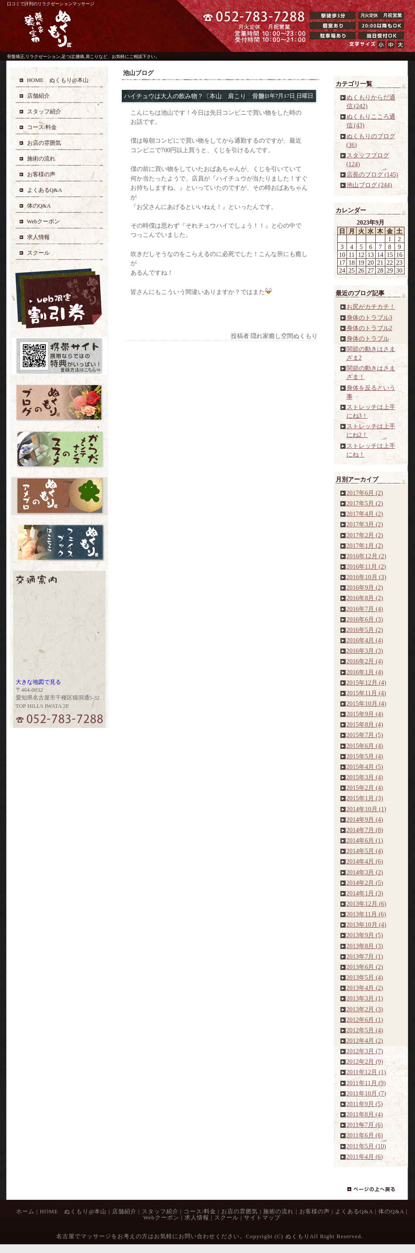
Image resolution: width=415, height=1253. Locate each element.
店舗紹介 (124, 1211)
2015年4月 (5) (364, 766)
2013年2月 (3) (364, 1009)
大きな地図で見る (38, 682)
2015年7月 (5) (364, 734)
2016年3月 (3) (364, 650)
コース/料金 (200, 1211)
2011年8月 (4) (364, 1114)
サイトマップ (262, 1217)
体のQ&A (391, 1211)
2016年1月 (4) (364, 672)
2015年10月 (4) (366, 703)
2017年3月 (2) (364, 524)
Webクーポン (161, 1217)
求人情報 (197, 1217)
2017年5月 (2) (364, 503)
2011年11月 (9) (366, 1082)
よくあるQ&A (354, 1211)
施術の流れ (278, 1211)
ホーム (25, 1211)
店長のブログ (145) (372, 174)
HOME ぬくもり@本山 (73, 1211)
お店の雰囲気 (239, 1211)
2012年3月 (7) (364, 1051)
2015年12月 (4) (366, 682)
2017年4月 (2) (364, 513)
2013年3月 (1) (364, 998)
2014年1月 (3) (364, 893)
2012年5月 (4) (364, 1030)
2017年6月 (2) (364, 492)
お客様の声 (314, 1211)
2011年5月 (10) (366, 1146)
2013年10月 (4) (366, 924)
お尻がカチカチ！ (370, 306)
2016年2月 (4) (364, 661)
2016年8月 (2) (364, 597)
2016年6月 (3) (364, 619)
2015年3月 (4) (364, 777)
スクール (226, 1217)
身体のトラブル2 (369, 327)
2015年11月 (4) (366, 693)
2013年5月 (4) (364, 977)
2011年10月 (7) (366, 1093)
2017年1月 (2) (364, 545)
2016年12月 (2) (366, 556)
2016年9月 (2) (364, 587)
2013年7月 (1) (364, 956)
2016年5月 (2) (364, 629)
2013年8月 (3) (364, 945)
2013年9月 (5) (364, 935)
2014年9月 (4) (364, 819)
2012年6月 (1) (364, 1019)
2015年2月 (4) (364, 787)
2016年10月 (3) (366, 577)
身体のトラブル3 (369, 317)
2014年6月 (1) (364, 840)
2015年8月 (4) (364, 724)
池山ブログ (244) (369, 184)
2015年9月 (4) (364, 713)
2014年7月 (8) (364, 829)
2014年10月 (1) (366, 809)
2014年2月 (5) (364, 882)
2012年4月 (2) (364, 1040)
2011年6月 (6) (364, 1135)
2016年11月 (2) (366, 566)
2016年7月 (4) (364, 608)
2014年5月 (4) (364, 850)
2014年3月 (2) (364, 872)
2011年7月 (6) (364, 1124)
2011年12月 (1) (366, 1072)
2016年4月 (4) (364, 640)
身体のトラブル (367, 338)
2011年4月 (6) (364, 1156)
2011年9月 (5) (364, 1103)
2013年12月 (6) (366, 903)
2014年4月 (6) (364, 861)
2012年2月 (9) (364, 1061)
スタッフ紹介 (160, 1211)
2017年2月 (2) (364, 535)
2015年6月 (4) (364, 745)
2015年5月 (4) (364, 756)
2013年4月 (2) (364, 987)
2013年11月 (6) (366, 914)
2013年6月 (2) (364, 966)
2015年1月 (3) (364, 798)
